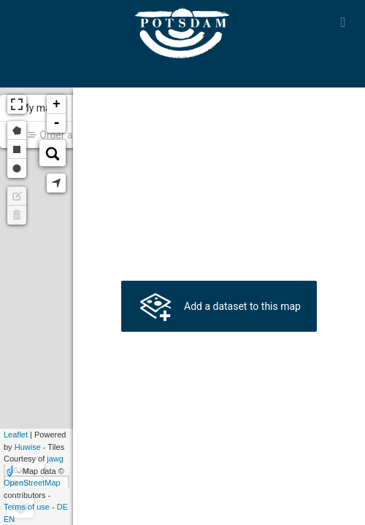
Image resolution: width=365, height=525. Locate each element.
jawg (55, 458)
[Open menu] (343, 22)
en (9, 519)
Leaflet (16, 434)
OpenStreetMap (32, 482)
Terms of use (27, 506)
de (62, 506)
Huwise (28, 447)
